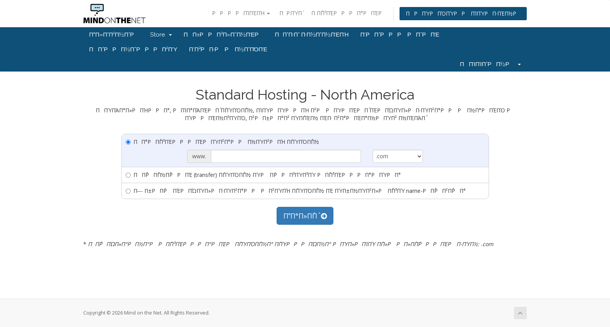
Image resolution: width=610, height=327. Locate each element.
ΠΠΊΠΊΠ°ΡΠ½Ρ (490, 64)
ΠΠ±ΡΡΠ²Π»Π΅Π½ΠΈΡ (223, 34)
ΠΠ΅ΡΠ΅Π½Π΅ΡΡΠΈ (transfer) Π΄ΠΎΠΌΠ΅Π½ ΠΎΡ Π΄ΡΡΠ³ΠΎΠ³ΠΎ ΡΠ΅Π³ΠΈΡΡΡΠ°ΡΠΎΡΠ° (263, 174)
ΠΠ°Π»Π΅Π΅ (305, 215)
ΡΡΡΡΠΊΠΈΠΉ (241, 13)
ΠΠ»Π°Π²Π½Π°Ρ (113, 34)
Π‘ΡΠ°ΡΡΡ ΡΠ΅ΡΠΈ (399, 34)
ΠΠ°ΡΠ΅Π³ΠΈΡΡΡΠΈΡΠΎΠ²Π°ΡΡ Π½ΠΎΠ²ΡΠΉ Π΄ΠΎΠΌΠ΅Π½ (222, 141)
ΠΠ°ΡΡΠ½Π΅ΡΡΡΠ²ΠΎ (133, 49)
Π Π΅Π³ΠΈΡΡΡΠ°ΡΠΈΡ (348, 13)
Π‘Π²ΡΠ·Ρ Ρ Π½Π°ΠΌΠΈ (228, 49)
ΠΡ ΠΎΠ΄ (290, 13)
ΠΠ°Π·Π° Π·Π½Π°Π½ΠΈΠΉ (312, 34)
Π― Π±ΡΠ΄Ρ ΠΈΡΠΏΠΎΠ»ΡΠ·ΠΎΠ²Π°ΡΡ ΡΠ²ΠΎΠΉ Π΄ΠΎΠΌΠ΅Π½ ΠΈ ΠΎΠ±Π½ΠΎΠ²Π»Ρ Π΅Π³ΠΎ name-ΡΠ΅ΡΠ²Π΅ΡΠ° (296, 190)
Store (161, 34)
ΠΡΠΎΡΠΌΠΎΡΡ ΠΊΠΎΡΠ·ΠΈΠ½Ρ (463, 13)
